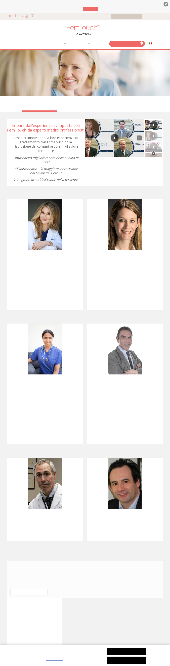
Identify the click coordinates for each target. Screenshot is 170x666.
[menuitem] (155, 44)
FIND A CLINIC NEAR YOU (127, 43)
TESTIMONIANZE (77, 43)
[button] (89, 137)
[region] (124, 138)
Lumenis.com (90, 9)
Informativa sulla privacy (81, 656)
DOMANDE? (98, 43)
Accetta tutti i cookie (126, 660)
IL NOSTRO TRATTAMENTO (48, 43)
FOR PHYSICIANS (153, 17)
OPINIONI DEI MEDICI (38, 106)
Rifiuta (126, 651)
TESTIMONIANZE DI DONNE (38, 101)
